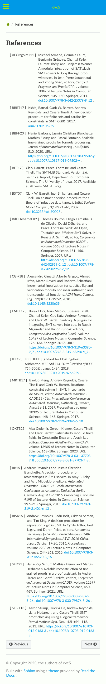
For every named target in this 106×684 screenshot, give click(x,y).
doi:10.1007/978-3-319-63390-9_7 (63, 352)
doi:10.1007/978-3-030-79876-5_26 (63, 601)
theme (54, 671)
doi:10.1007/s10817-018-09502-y (55, 160)
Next (90, 644)
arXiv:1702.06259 (41, 126)
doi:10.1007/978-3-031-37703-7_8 (63, 460)
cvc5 (56, 7)
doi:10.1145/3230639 (44, 303)
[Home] (8, 24)
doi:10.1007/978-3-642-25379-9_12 (65, 100)
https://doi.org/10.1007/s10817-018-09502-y (61, 156)
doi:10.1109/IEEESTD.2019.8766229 (52, 373)
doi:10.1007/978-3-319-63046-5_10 (56, 421)
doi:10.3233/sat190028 (43, 212)
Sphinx (30, 671)
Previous (18, 644)
